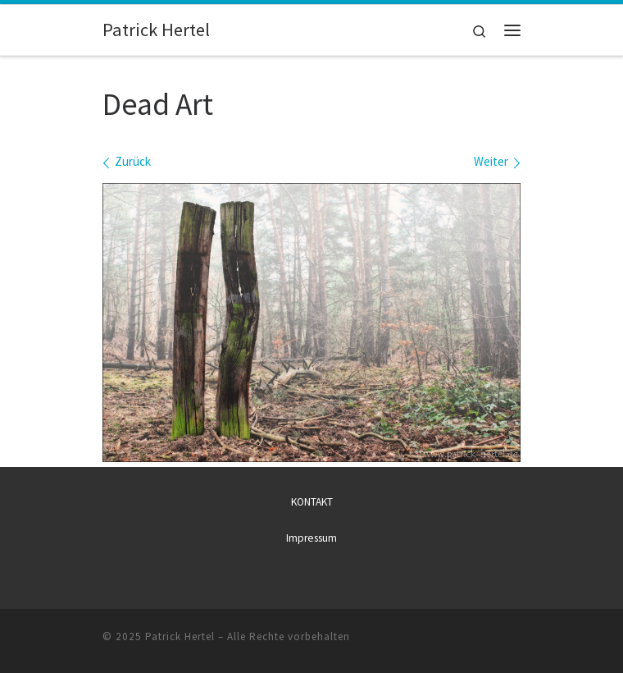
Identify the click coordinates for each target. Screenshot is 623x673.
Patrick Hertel (180, 636)
